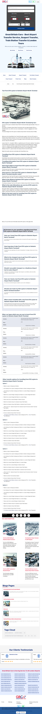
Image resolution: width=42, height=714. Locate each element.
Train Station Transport (34, 75)
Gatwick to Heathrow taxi (9, 632)
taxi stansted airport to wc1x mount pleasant (11, 589)
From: (11, 7)
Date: (9, 22)
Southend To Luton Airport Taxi (19, 679)
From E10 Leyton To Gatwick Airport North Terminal (25, 83)
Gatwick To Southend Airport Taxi (6, 690)
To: (10, 10)
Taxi (13, 83)
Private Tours (18, 78)
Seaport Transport (22, 75)
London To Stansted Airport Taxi (20, 685)
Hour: (23, 24)
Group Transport (9, 78)
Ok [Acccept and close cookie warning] (17, 712)
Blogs (25, 78)
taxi (24, 632)
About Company (33, 78)
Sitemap (10, 702)
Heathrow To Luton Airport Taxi (33, 679)
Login (38, 1)
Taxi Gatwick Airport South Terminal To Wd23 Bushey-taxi (14, 635)
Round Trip (28, 13)
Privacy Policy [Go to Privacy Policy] (22, 712)
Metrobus (7, 415)
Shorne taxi (5, 609)
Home (4, 75)
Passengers (13, 16)
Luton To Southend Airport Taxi (6, 677)
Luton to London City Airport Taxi (6, 679)
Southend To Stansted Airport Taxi (20, 677)
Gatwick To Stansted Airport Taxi (6, 685)
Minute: (27, 24)
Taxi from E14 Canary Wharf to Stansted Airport (12, 618)
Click (32, 221)
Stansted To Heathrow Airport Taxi (33, 692)
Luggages (26, 16)
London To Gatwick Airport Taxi (19, 690)
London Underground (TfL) (23, 414)
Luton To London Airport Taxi (5, 681)
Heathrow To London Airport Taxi (33, 675)
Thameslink (33, 414)
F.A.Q (2, 702)
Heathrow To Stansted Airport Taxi (33, 677)
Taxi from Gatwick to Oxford (8, 599)
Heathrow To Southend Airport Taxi (33, 681)
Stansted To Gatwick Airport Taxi (33, 690)
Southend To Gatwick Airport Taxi (20, 675)
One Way (15, 13)
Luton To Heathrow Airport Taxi (6, 675)
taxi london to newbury (18, 632)
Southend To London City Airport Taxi (20, 683)
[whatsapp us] (33, 2)
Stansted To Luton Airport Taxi (33, 685)
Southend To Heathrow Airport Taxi (20, 681)
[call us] (30, 2)
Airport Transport (12, 75)
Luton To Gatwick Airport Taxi (5, 683)
